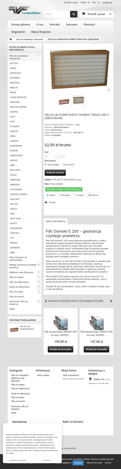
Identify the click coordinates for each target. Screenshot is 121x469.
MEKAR (13, 160)
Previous (45, 301)
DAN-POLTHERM (18, 107)
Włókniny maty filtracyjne (21, 272)
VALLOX (14, 204)
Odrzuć (108, 463)
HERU (13, 136)
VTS (12, 238)
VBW (12, 214)
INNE (12, 252)
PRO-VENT (15, 170)
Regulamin (18, 32)
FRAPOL (14, 131)
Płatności (89, 24)
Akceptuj (78, 463)
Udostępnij (65, 195)
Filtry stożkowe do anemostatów (18, 258)
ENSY (13, 117)
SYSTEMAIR (16, 189)
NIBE (12, 165)
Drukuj (52, 202)
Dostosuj (47, 460)
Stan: (47, 184)
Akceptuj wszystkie (17, 460)
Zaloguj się (107, 2)
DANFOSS (15, 102)
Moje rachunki (69, 383)
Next (111, 301)
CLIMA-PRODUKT (18, 97)
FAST (12, 121)
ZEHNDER (15, 247)
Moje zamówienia (71, 375)
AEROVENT (15, 73)
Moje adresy (68, 387)
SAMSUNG (15, 180)
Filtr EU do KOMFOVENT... (28, 327)
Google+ (79, 195)
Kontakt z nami (71, 2)
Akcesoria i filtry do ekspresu (18, 302)
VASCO (13, 209)
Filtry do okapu (16, 277)
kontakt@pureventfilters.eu (101, 417)
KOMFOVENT (16, 155)
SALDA (13, 175)
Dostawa (71, 24)
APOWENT (15, 78)
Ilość (47, 152)
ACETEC (14, 63)
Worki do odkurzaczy (19, 287)
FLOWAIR (14, 126)
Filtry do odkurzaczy (19, 282)
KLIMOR (14, 150)
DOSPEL (14, 112)
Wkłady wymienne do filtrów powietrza (22, 266)
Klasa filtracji (50, 161)
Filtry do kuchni (16, 296)
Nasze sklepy (43, 375)
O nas (39, 24)
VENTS (13, 223)
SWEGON (14, 184)
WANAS (13, 243)
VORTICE (14, 233)
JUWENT (14, 141)
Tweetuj (51, 195)
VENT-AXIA (15, 218)
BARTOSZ (15, 83)
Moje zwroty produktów (73, 379)
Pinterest (93, 195)
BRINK (13, 92)
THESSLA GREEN (18, 194)
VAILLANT (15, 199)
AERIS (13, 68)
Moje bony (68, 397)
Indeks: (48, 179)
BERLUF (14, 87)
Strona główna (20, 24)
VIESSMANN (16, 228)
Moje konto (69, 370)
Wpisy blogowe (41, 32)
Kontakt (54, 24)
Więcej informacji (55, 221)
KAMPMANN (16, 146)
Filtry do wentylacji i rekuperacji (18, 57)
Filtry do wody (16, 291)
